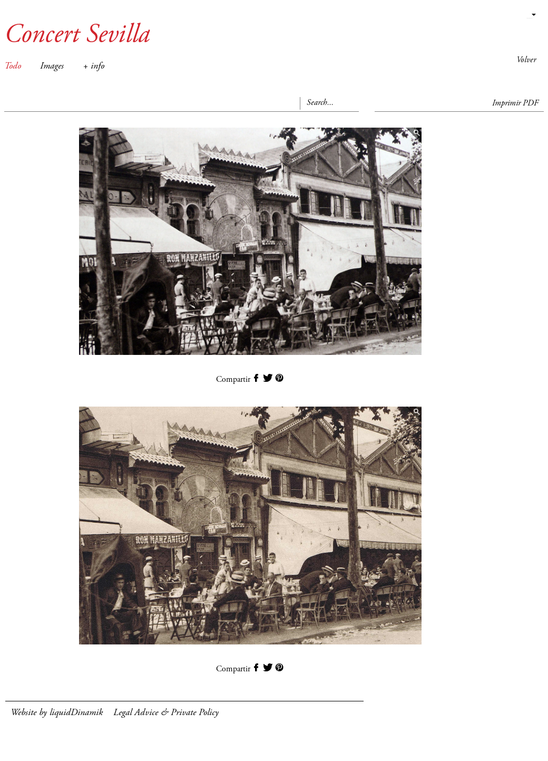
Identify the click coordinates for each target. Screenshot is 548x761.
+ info (93, 66)
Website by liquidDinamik (57, 713)
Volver (526, 60)
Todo (12, 66)
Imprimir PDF (515, 103)
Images (52, 66)
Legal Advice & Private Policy (166, 713)
